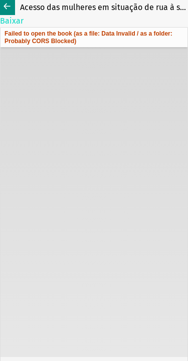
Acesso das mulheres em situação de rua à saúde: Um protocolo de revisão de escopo (104, 7)
